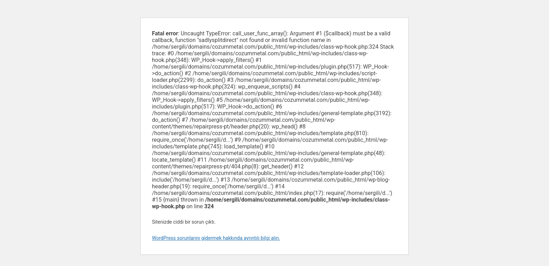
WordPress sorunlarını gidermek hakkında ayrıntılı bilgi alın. (216, 238)
